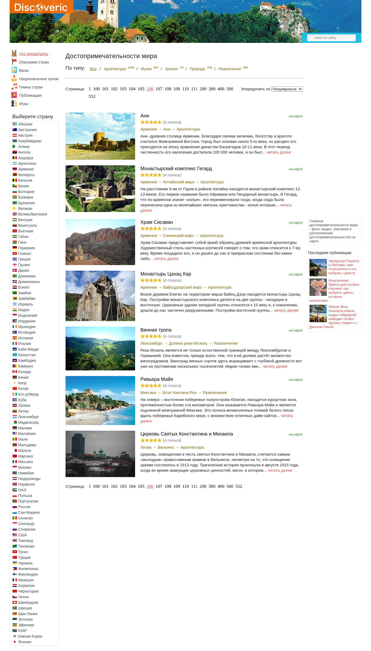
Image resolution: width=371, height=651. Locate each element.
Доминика (27, 276)
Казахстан (27, 355)
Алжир (23, 146)
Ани (166, 129)
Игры (23, 103)
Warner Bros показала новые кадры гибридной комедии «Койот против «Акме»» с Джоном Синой (333, 317)
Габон (23, 237)
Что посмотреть (33, 53)
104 (132, 88)
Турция (24, 557)
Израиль (25, 304)
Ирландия (27, 327)
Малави (25, 428)
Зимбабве (26, 298)
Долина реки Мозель (188, 343)
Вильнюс (166, 447)
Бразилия (26, 203)
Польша (25, 495)
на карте (296, 116)
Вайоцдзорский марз (182, 287)
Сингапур (26, 524)
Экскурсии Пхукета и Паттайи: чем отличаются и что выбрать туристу (343, 267)
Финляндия (28, 574)
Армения (26, 169)
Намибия (26, 473)
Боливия (25, 197)
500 (230, 88)
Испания (25, 338)
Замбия (24, 293)
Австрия (25, 135)
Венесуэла (27, 225)
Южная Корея (30, 636)
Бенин (23, 186)
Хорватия (26, 585)
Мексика (25, 462)
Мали (23, 439)
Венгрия (25, 220)
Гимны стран (31, 87)
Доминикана (29, 282)
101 (105, 88)
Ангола (24, 152)
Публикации (30, 95)
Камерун (25, 366)
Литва (23, 411)
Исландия (26, 332)
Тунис (23, 552)
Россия (24, 507)
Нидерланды (29, 479)
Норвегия (26, 484)
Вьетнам (25, 231)
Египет (24, 287)
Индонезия (27, 315)
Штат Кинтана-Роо (179, 392)
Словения (26, 529)
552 (92, 96)
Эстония (25, 619)
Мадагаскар (28, 422)
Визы (24, 70)
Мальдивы (27, 445)
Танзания (26, 546)
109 (176, 88)
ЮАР (22, 630)
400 (220, 88)
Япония (24, 642)
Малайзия (27, 433)
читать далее (278, 152)
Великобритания (32, 214)
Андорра (25, 158)
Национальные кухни (39, 78)
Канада (24, 372)
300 (212, 88)
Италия (24, 343)
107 (158, 88)
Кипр (22, 383)
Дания (23, 270)
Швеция (25, 608)
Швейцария (28, 602)
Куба (22, 400)
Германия (26, 248)
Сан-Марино (29, 512)
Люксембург (28, 417)
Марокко (25, 456)
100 (96, 88)
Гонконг (24, 253)
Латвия (24, 405)
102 (114, 88)
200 (203, 88)
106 (150, 88)
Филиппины (28, 569)
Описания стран (34, 62)
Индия (23, 310)
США (22, 535)
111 (194, 88)
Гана (22, 242)
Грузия (24, 265)
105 (141, 88)
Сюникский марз (178, 235)
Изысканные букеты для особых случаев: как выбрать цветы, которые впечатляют (334, 290)
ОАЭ (22, 490)
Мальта (24, 450)
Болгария (26, 191)
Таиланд (25, 540)
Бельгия (25, 180)
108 (168, 88)
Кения (23, 377)
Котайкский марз (178, 182)
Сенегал (25, 518)
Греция (24, 259)
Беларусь (26, 175)
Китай (23, 388)
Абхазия (25, 124)
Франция (25, 580)
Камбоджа (27, 360)
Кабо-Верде (28, 349)
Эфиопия (26, 625)
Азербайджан (30, 141)
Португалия (28, 501)
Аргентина (27, 163)
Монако (24, 467)
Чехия (23, 597)
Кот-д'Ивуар (28, 394)
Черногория (28, 591)
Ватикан (25, 208)
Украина (25, 563)
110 (185, 88)
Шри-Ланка (27, 614)
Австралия (27, 130)
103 (123, 88)
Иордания (26, 321)
